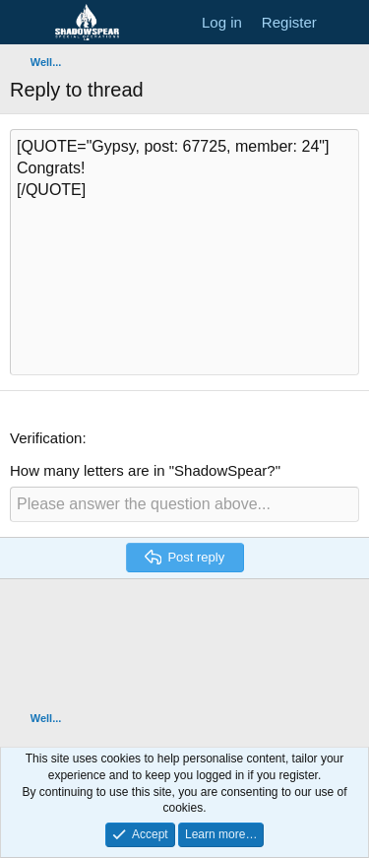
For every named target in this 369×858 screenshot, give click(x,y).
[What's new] (346, 22)
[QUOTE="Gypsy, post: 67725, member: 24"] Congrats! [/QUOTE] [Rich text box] (184, 252)
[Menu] (27, 22)
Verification (46, 437)
